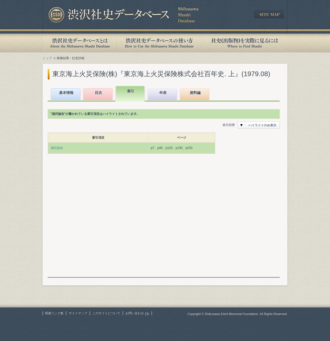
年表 (163, 93)
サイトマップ (78, 313)
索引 (130, 91)
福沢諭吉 (57, 148)
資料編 (195, 93)
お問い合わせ (134, 313)
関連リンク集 (54, 313)
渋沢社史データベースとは (80, 43)
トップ (47, 58)
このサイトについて (106, 313)
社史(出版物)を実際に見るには (244, 43)
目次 (98, 93)
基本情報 (66, 93)
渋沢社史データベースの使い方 (159, 43)
